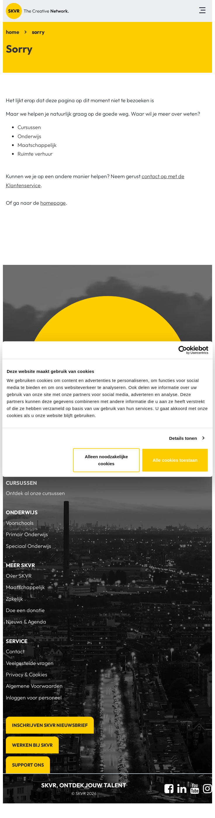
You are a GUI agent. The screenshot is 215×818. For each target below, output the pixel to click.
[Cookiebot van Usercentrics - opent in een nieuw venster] (182, 349)
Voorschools (20, 523)
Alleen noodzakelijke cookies (106, 460)
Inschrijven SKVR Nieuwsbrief (50, 725)
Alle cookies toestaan (174, 460)
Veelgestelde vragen (29, 663)
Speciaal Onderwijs (28, 546)
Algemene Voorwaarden (34, 685)
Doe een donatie (25, 610)
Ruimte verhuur (35, 153)
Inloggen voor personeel (34, 697)
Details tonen (183, 437)
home (12, 32)
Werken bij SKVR (32, 745)
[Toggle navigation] (202, 11)
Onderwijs (29, 136)
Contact (15, 651)
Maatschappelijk (37, 145)
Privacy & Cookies (26, 674)
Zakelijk (14, 598)
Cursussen (29, 127)
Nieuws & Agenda (26, 621)
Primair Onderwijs (27, 534)
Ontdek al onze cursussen (35, 493)
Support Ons (28, 765)
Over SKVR (19, 575)
